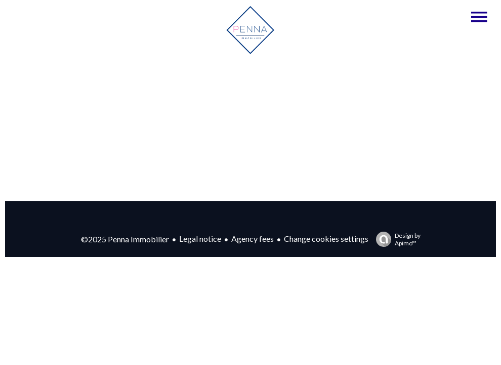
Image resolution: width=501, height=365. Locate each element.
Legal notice (200, 238)
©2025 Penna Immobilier (125, 239)
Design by (396, 239)
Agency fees (252, 238)
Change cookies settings (326, 238)
